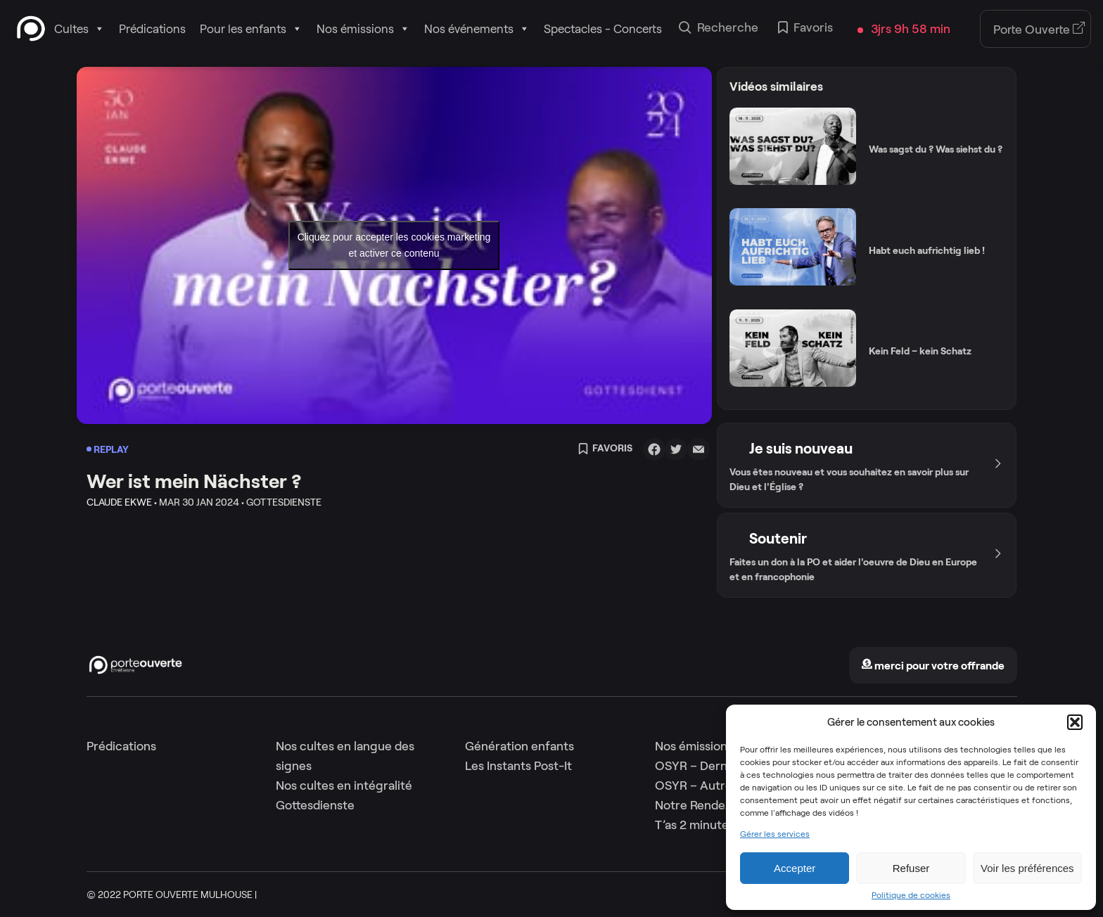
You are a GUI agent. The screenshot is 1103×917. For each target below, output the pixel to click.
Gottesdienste (315, 805)
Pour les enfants (251, 29)
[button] (1075, 722)
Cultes (79, 29)
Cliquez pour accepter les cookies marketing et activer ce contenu (394, 245)
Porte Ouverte (1039, 30)
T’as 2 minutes (694, 825)
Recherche (718, 28)
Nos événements (477, 29)
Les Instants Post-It (518, 766)
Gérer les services (775, 834)
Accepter (794, 868)
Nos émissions (363, 29)
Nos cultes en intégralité (344, 785)
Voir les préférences (1027, 868)
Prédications (152, 29)
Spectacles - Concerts (603, 29)
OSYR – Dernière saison (720, 766)
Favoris (805, 28)
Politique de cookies (911, 895)
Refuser (911, 868)
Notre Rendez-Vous (709, 805)
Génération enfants (519, 746)
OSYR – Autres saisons (718, 785)
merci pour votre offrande (933, 666)
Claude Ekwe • (122, 502)
